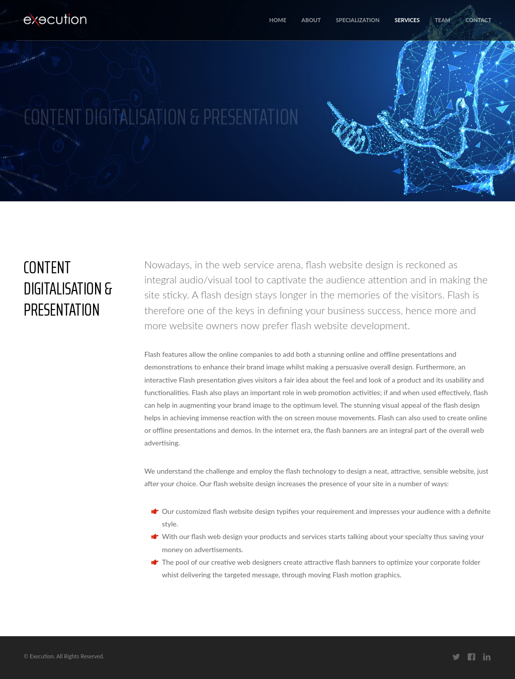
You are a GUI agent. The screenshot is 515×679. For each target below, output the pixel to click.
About (311, 20)
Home (277, 20)
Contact (478, 20)
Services (407, 20)
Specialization (358, 20)
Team (442, 20)
